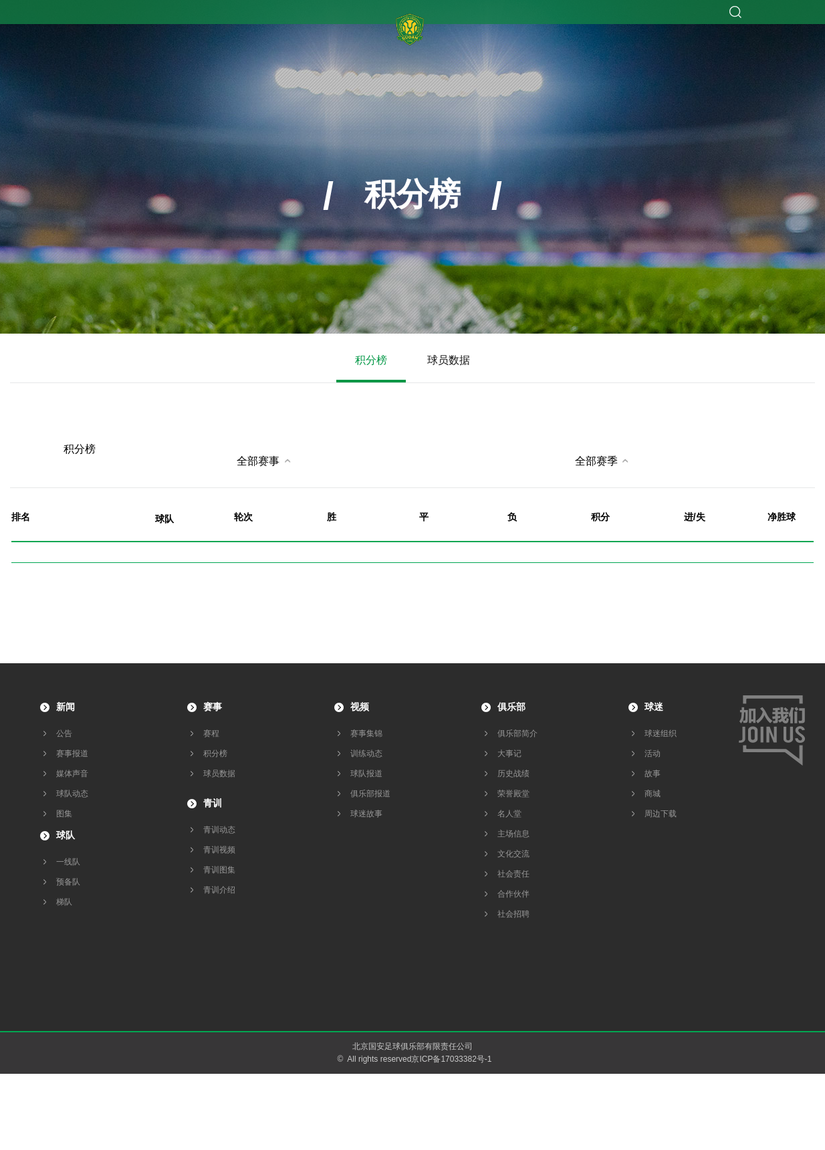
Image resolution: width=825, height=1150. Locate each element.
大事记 (509, 753)
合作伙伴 (513, 894)
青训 (212, 803)
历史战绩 (513, 773)
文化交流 (513, 853)
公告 (64, 733)
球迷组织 (660, 733)
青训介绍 (219, 890)
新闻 (65, 706)
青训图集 (219, 870)
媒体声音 (72, 773)
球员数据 (448, 360)
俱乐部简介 (517, 733)
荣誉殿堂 (513, 793)
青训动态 (219, 829)
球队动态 (72, 793)
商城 (652, 793)
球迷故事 (366, 813)
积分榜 (371, 360)
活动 (652, 753)
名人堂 (509, 813)
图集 (64, 813)
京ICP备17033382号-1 (451, 1059)
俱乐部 (511, 706)
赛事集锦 (366, 733)
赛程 (211, 733)
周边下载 (660, 813)
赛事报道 (72, 753)
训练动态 (366, 753)
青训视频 (219, 849)
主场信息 (513, 833)
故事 (652, 773)
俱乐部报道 (370, 793)
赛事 (212, 706)
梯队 (64, 902)
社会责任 (513, 874)
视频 (359, 706)
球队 (65, 835)
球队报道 (366, 773)
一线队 (68, 862)
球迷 (653, 706)
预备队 (68, 882)
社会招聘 (513, 914)
